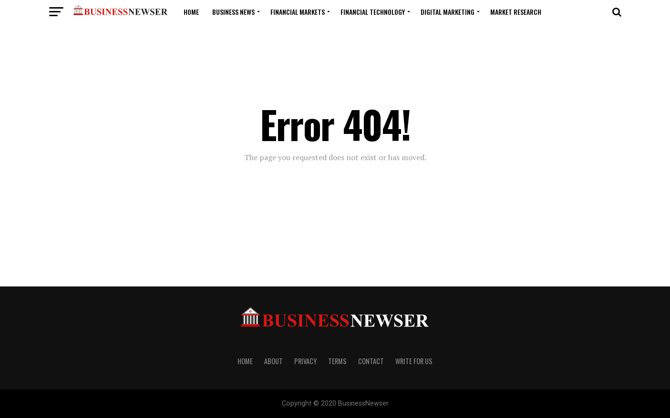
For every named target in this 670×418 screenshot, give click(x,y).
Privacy (305, 361)
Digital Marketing (447, 12)
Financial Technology (372, 12)
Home (191, 12)
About (273, 361)
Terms (337, 361)
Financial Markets (297, 12)
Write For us (414, 361)
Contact (371, 361)
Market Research (515, 12)
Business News (233, 12)
